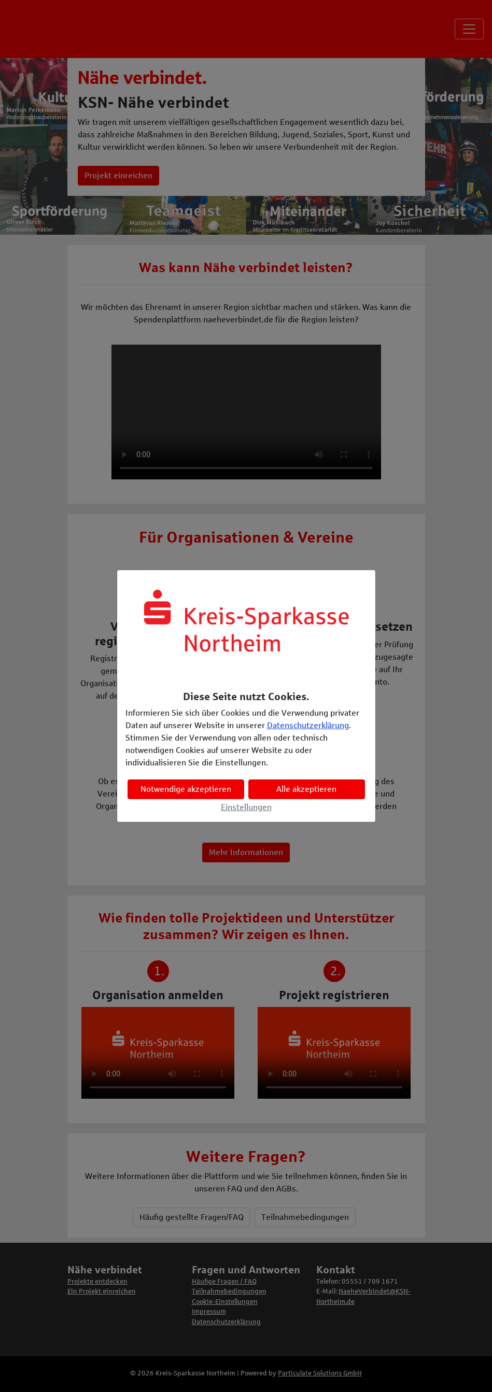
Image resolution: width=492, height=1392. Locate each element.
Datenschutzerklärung (308, 725)
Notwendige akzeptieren (185, 789)
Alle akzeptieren (306, 789)
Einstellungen (246, 807)
